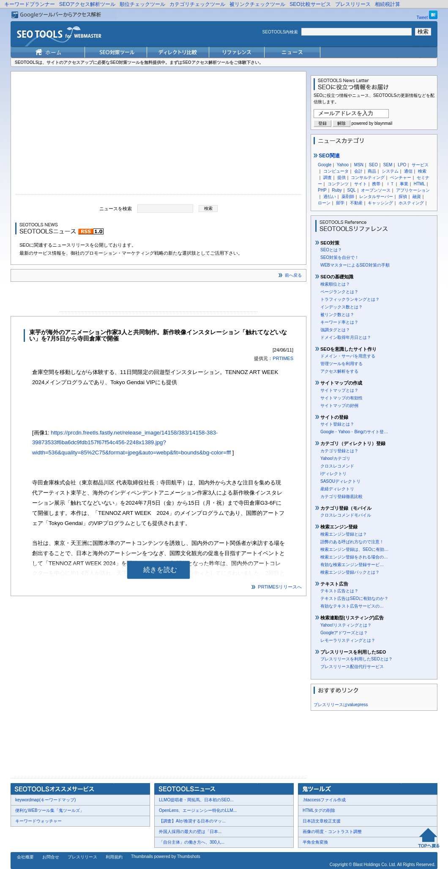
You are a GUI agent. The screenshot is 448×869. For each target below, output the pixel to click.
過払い (329, 196)
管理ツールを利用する (341, 363)
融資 (416, 196)
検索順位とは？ (335, 284)
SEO (373, 164)
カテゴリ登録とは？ (339, 450)
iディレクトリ (333, 473)
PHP (322, 190)
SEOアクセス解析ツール (87, 4)
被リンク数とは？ (337, 314)
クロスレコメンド (337, 466)
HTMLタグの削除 (319, 810)
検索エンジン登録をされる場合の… (354, 557)
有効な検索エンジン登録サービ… (352, 564)
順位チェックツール (142, 4)
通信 (408, 171)
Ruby (336, 190)
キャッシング (380, 203)
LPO (402, 164)
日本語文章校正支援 (322, 821)
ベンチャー (400, 177)
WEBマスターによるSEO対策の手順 (355, 265)
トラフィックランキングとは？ (350, 299)
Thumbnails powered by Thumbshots (165, 856)
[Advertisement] (158, 135)
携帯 (376, 184)
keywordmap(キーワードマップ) (45, 800)
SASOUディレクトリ (340, 481)
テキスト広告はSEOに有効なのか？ (354, 598)
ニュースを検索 (115, 208)
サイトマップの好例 (339, 405)
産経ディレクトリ (337, 489)
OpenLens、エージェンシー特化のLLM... (198, 810)
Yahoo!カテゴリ (335, 458)
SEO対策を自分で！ (339, 257)
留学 (340, 203)
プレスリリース (353, 4)
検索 (422, 171)
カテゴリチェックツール (197, 4)
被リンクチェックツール (257, 4)
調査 (327, 177)
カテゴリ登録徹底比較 (341, 496)
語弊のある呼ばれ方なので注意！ (352, 541)
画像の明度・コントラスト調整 (332, 831)
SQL (351, 190)
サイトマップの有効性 (341, 398)
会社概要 (25, 857)
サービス (420, 164)
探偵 (403, 196)
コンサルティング (368, 177)
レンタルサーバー (376, 196)
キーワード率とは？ (339, 322)
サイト (360, 184)
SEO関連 (327, 156)
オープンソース (376, 190)
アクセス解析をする (339, 371)
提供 (341, 177)
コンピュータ (336, 171)
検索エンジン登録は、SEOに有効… (354, 549)
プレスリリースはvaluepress (341, 704)
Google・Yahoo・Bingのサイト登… (354, 431)
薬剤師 (347, 196)
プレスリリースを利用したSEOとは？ (356, 659)
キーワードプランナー (29, 4)
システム (390, 171)
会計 (358, 171)
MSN (358, 164)
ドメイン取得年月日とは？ (345, 337)
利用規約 (114, 857)
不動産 (356, 203)
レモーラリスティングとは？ (347, 640)
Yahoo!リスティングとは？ (346, 625)
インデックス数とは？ (341, 307)
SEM (388, 164)
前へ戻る (293, 275)
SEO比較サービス (310, 4)
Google (324, 164)
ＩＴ (390, 184)
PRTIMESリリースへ (280, 586)
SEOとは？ (331, 250)
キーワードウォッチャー (38, 821)
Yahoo (343, 164)
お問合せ (50, 857)
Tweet (422, 17)
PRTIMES (283, 358)
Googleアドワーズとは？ (344, 632)
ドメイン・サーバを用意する (347, 356)
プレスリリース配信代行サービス (352, 666)
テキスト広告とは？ (339, 590)
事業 (404, 184)
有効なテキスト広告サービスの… (352, 606)
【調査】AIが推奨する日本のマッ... (192, 821)
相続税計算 (387, 4)
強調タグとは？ (335, 329)
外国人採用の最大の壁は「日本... (190, 831)
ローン (324, 203)
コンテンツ (338, 184)
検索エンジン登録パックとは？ (350, 572)
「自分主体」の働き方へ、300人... (191, 842)
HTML (419, 184)
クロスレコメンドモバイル (345, 515)
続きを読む (160, 569)
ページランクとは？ (339, 291)
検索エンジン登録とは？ (343, 534)
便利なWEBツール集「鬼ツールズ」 (49, 810)
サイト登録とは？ (337, 424)
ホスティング (411, 203)
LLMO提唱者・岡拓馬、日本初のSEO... (196, 800)
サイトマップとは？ (339, 390)
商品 (372, 171)
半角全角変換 (315, 842)
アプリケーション (413, 190)
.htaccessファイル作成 (324, 800)
